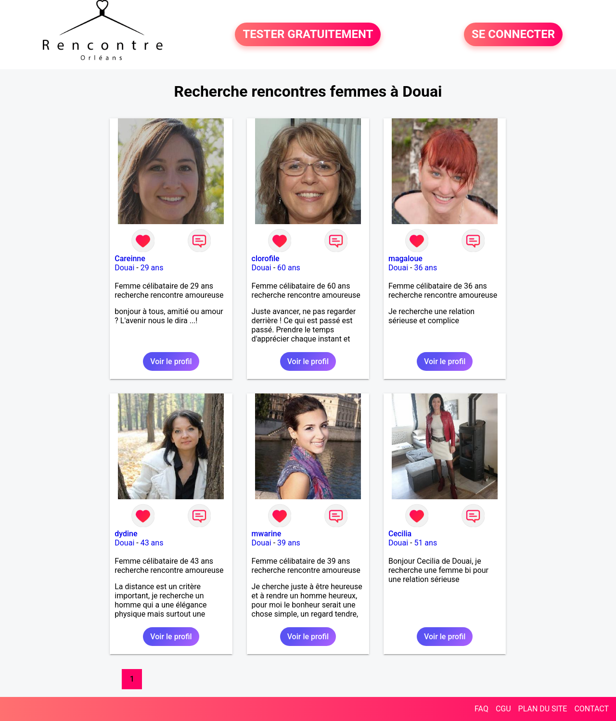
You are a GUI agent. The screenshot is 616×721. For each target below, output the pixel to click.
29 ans (152, 267)
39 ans (288, 542)
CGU (503, 708)
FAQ (481, 708)
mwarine (267, 533)
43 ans (152, 542)
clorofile (266, 258)
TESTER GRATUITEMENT (308, 34)
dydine (126, 533)
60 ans (288, 267)
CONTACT (591, 708)
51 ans (425, 542)
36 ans (425, 267)
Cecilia (399, 533)
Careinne (130, 258)
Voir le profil (171, 361)
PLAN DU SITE (542, 708)
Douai (124, 267)
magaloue (405, 258)
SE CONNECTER (513, 34)
